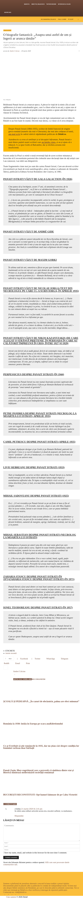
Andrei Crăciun (14, 51)
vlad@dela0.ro (20, 892)
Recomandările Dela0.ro (48, 19)
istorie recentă (11, 653)
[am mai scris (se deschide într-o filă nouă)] (14, 134)
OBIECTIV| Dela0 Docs (38, 4)
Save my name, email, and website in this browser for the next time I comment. (36, 853)
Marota (26, 4)
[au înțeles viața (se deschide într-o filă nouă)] (48, 142)
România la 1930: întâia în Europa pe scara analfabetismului (33, 723)
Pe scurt (70, 19)
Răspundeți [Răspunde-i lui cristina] (19, 816)
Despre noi (7, 12)
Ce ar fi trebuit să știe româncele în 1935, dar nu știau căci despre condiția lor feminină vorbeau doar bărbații (41, 747)
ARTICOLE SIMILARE (22, 679)
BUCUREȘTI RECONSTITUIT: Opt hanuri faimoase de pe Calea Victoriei (40, 794)
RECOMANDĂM (38, 679)
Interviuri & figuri (64, 4)
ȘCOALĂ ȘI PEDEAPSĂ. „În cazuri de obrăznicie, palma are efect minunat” (41, 701)
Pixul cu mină (62, 19)
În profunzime (51, 4)
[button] (78, 19)
